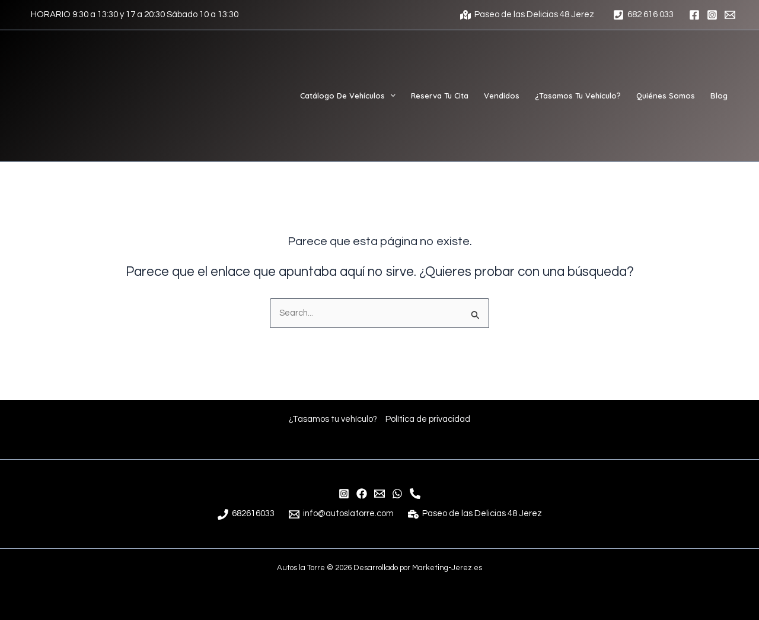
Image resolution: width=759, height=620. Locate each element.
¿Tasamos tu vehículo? (333, 418)
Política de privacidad (429, 418)
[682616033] (245, 514)
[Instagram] (712, 14)
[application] (390, 95)
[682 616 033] (643, 14)
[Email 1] (730, 14)
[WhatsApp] (397, 493)
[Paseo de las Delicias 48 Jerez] (527, 14)
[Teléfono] (415, 493)
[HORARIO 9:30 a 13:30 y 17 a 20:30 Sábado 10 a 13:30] (133, 14)
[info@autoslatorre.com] (379, 493)
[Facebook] (694, 14)
